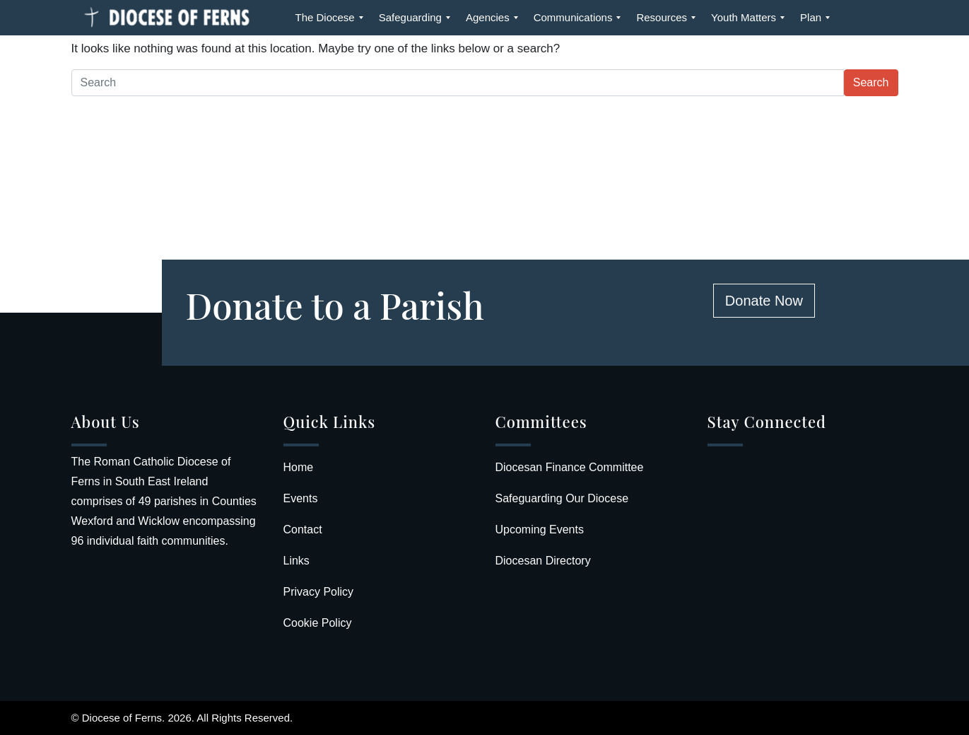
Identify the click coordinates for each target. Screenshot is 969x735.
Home (298, 467)
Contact (302, 529)
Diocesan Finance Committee (569, 467)
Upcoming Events (539, 529)
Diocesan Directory (543, 561)
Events (300, 498)
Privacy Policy (318, 592)
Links (296, 561)
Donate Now (764, 300)
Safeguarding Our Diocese (562, 498)
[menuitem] (325, 17)
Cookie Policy (317, 623)
